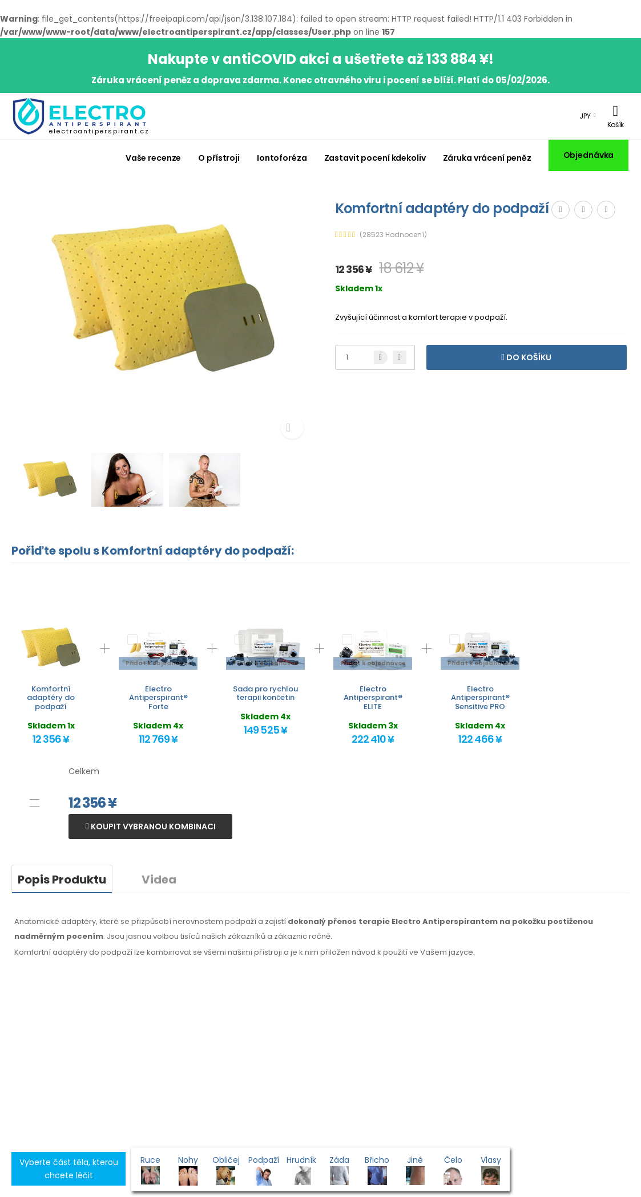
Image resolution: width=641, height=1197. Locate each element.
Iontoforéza (282, 158)
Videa (159, 879)
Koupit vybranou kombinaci (152, 826)
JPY (585, 116)
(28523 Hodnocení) (393, 234)
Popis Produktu (62, 879)
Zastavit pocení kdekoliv (375, 158)
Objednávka (588, 155)
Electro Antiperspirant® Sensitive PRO (480, 697)
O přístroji (219, 158)
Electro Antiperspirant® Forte (158, 697)
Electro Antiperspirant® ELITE (373, 697)
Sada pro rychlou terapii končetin (265, 693)
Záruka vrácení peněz (487, 158)
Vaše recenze (154, 158)
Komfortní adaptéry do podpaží (51, 697)
